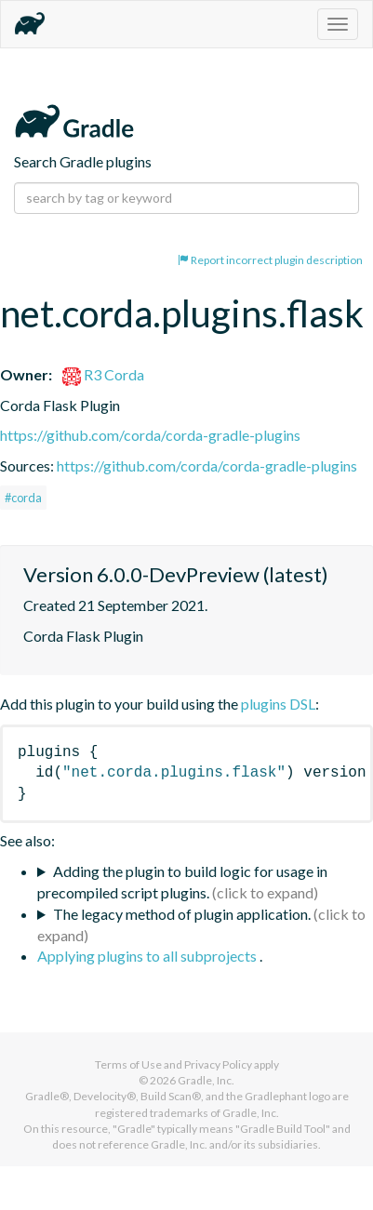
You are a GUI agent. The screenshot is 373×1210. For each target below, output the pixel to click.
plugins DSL (278, 703)
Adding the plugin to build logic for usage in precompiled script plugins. (182, 881)
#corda (23, 497)
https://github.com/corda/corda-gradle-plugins (150, 435)
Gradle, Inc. (206, 1080)
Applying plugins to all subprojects (148, 955)
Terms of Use (128, 1064)
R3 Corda (103, 374)
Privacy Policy (218, 1064)
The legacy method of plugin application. (182, 914)
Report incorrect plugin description (270, 260)
